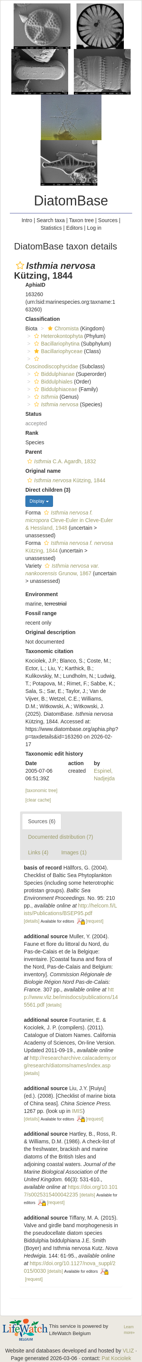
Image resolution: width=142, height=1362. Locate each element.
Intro (27, 220)
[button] (20, 265)
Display (39, 501)
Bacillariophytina (56, 344)
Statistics (51, 228)
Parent (33, 452)
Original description (50, 632)
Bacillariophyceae (57, 351)
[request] (94, 921)
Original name (43, 471)
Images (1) (74, 852)
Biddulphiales (52, 382)
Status (33, 414)
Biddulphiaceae (54, 389)
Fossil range (40, 613)
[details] (31, 921)
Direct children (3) (47, 490)
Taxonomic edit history (54, 754)
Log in (94, 228)
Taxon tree (81, 220)
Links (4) (38, 852)
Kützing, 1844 (65, 480)
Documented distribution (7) (60, 837)
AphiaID (35, 285)
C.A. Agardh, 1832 (60, 461)
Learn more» (129, 1330)
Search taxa (50, 220)
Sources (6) (41, 821)
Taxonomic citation (49, 651)
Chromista (62, 328)
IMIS (77, 1111)
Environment (41, 594)
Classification (42, 319)
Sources (107, 220)
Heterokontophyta (57, 336)
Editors (74, 228)
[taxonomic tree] (41, 790)
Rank (31, 433)
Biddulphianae (53, 374)
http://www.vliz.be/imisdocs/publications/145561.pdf (71, 997)
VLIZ (128, 1351)
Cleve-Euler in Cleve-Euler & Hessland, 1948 (69, 520)
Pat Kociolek (116, 1358)
